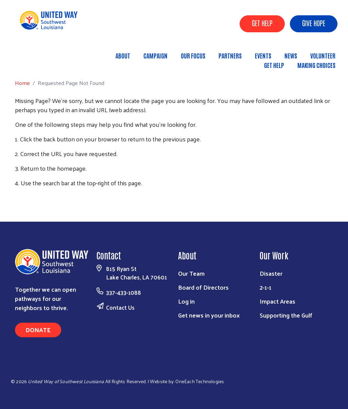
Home (39, 62)
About (123, 55)
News (290, 55)
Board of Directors (203, 287)
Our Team (191, 273)
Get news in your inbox (209, 315)
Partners (230, 55)
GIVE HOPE (313, 22)
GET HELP (262, 22)
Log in (186, 301)
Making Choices (316, 65)
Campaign (155, 55)
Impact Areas (277, 301)
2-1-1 (266, 287)
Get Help (274, 65)
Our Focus (193, 55)
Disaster (271, 273)
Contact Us (120, 307)
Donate (38, 329)
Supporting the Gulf (286, 315)
